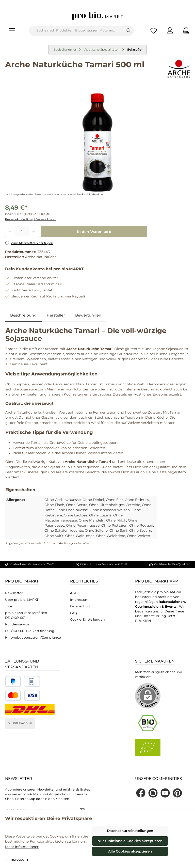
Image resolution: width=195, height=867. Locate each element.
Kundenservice (17, 624)
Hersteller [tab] (56, 315)
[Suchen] (128, 31)
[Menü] (12, 30)
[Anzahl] (22, 231)
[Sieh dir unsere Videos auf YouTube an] (165, 793)
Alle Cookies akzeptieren (130, 851)
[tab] (23, 315)
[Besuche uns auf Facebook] (141, 793)
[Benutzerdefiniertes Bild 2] (32, 681)
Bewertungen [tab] (88, 315)
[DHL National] (30, 709)
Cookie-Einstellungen (87, 619)
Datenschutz (80, 606)
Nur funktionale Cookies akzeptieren (130, 841)
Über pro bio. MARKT (21, 600)
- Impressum (17, 859)
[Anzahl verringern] (10, 231)
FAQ (73, 613)
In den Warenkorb (94, 231)
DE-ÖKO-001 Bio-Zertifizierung (29, 631)
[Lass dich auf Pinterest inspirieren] (177, 793)
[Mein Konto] (170, 30)
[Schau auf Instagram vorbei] (153, 793)
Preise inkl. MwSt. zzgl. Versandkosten (30, 219)
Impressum (79, 600)
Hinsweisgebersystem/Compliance (33, 637)
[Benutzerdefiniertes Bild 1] (13, 681)
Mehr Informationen (22, 847)
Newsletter (14, 593)
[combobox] (76, 31)
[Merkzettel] (153, 30)
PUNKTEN (143, 621)
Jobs (8, 606)
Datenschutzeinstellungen (130, 831)
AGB (73, 593)
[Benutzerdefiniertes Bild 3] (22, 695)
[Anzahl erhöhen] (34, 231)
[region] (97, 142)
